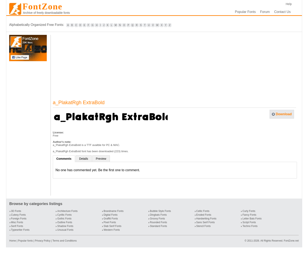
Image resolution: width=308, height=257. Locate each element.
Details (83, 158)
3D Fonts (16, 211)
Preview (101, 158)
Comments (63, 158)
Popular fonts (25, 240)
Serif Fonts (17, 226)
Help (289, 4)
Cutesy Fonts (18, 214)
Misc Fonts (17, 222)
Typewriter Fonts (20, 229)
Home (13, 240)
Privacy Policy (43, 240)
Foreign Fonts (19, 218)
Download (284, 114)
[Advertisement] (28, 128)
